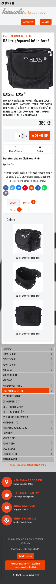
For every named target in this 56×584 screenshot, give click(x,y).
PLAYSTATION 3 (28, 359)
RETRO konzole (10, 459)
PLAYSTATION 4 (28, 364)
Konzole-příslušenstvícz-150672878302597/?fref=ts (28, 464)
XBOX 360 (28, 369)
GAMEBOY (7, 433)
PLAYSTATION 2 (28, 354)
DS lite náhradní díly (13, 412)
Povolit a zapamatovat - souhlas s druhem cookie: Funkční (25, 565)
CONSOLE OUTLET (28, 453)
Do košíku (39, 135)
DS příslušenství (11, 396)
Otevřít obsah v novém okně (25, 575)
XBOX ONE (7, 380)
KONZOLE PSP (9, 438)
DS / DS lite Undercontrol (16, 417)
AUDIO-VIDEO (28, 443)
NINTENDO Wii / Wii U (28, 385)
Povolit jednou (25, 556)
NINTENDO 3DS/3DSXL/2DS (28, 427)
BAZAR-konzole (28, 448)
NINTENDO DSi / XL (28, 422)
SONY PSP (28, 348)
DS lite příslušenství (13, 406)
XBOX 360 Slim (10, 375)
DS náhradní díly (11, 401)
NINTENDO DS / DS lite (28, 390)
